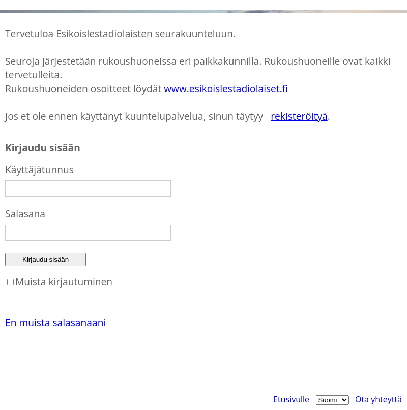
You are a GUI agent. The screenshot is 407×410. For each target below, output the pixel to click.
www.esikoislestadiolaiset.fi (226, 88)
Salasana (25, 214)
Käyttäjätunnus (39, 169)
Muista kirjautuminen (63, 281)
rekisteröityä (299, 116)
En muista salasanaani (55, 323)
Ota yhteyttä (378, 399)
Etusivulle (291, 399)
